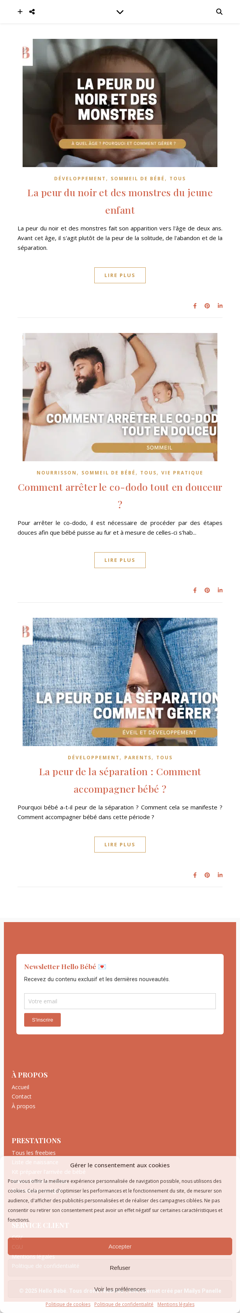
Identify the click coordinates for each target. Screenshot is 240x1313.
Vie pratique (182, 472)
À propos (23, 1106)
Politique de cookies (68, 1304)
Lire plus (120, 275)
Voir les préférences (120, 1289)
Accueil (20, 1087)
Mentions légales (175, 1304)
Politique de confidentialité (124, 1304)
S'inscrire (42, 1020)
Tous (177, 178)
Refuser (120, 1267)
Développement (80, 178)
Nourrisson (57, 472)
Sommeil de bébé (138, 178)
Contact (22, 1096)
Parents (138, 757)
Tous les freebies (34, 1153)
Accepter (119, 1246)
